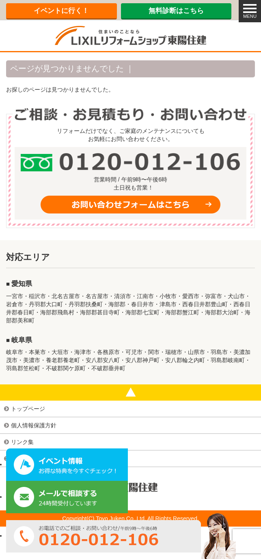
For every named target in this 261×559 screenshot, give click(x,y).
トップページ (28, 408)
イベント (61, 11)
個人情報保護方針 (33, 425)
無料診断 (176, 11)
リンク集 (22, 442)
